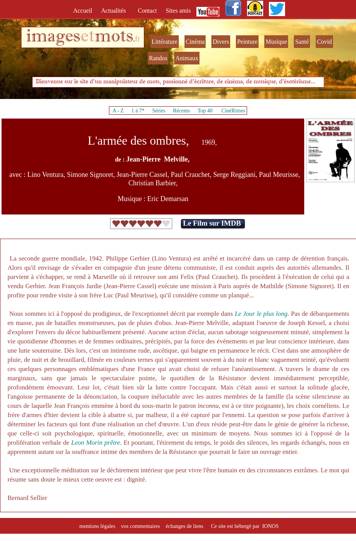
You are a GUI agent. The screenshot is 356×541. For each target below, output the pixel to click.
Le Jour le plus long (261, 313)
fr (137, 39)
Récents (181, 111)
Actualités (115, 10)
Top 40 (205, 111)
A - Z (118, 111)
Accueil (84, 10)
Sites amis (178, 10)
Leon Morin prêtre (95, 442)
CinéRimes (233, 111)
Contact (148, 10)
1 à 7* (137, 111)
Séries (158, 111)
